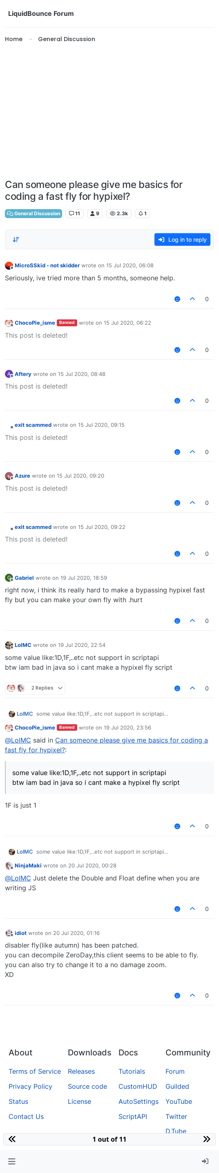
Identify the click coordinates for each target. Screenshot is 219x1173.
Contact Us (26, 1116)
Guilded (177, 1086)
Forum (175, 1071)
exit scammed (33, 425)
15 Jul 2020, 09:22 (101, 527)
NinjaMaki (28, 865)
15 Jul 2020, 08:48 (81, 374)
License (79, 1101)
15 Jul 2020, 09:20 (80, 475)
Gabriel (24, 577)
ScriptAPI (132, 1116)
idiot (21, 933)
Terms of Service (35, 1071)
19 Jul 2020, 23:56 (127, 727)
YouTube (178, 1101)
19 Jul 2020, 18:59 (83, 577)
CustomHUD (137, 1086)
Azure (22, 475)
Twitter (176, 1116)
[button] (11, 1161)
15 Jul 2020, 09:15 (101, 425)
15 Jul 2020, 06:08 (130, 265)
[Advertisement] (109, 111)
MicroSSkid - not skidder (47, 265)
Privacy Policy (30, 1086)
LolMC (23, 645)
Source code (87, 1086)
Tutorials (131, 1071)
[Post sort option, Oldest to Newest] (16, 240)
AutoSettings (138, 1101)
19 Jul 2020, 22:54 (81, 645)
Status (18, 1101)
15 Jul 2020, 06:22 (127, 322)
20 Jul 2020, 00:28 (92, 865)
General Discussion (33, 213)
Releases (81, 1071)
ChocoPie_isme (35, 322)
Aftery (23, 374)
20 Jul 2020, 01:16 (76, 933)
